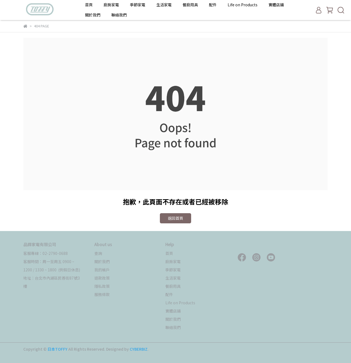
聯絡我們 (119, 15)
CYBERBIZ (139, 349)
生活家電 (164, 4)
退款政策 (102, 278)
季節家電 (137, 4)
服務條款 (102, 294)
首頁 (89, 4)
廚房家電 (111, 4)
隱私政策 (102, 286)
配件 (213, 4)
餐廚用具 (190, 4)
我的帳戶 (102, 269)
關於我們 (92, 15)
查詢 (98, 253)
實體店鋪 (276, 4)
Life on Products (242, 4)
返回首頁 (175, 218)
